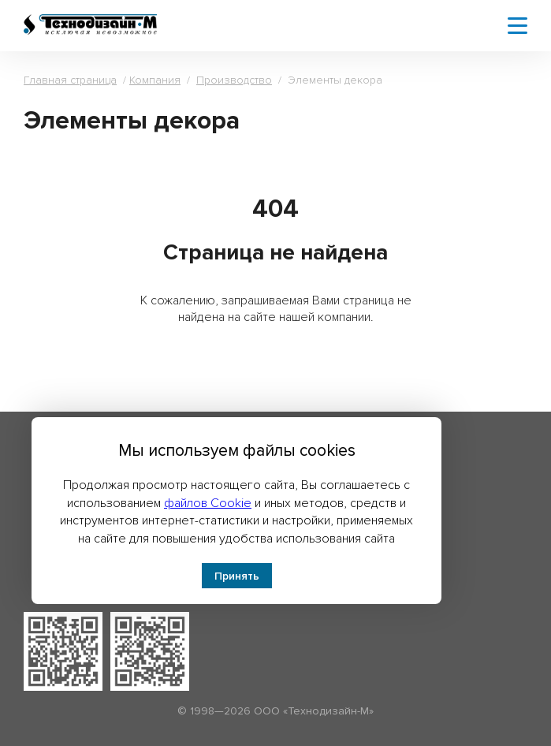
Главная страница (70, 80)
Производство (234, 80)
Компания (155, 80)
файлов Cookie (207, 503)
